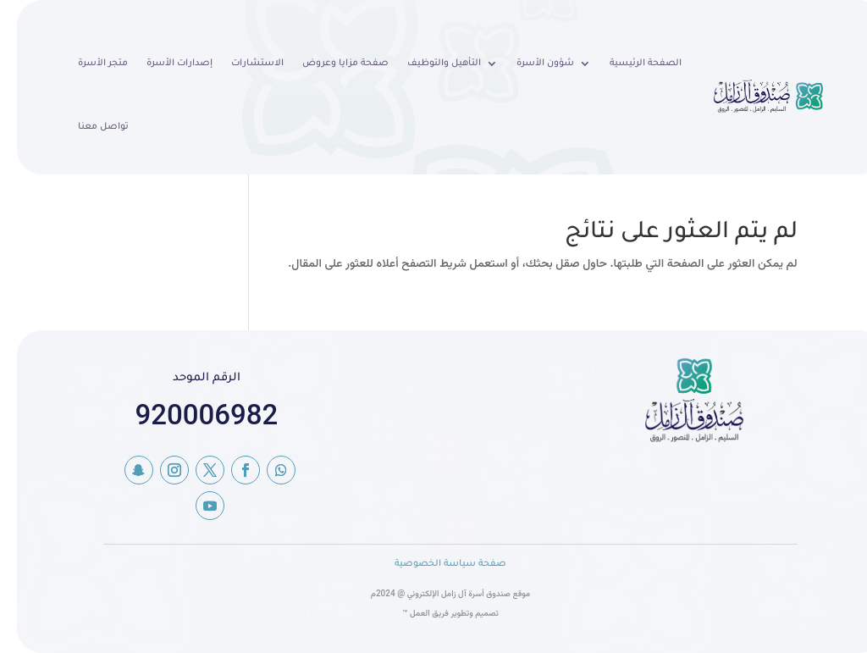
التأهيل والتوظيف (427, 63)
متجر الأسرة (86, 63)
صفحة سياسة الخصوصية (433, 564)
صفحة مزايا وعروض (328, 63)
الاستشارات (240, 63)
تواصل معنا (86, 127)
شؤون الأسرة (528, 63)
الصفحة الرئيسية (629, 63)
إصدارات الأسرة (163, 63)
